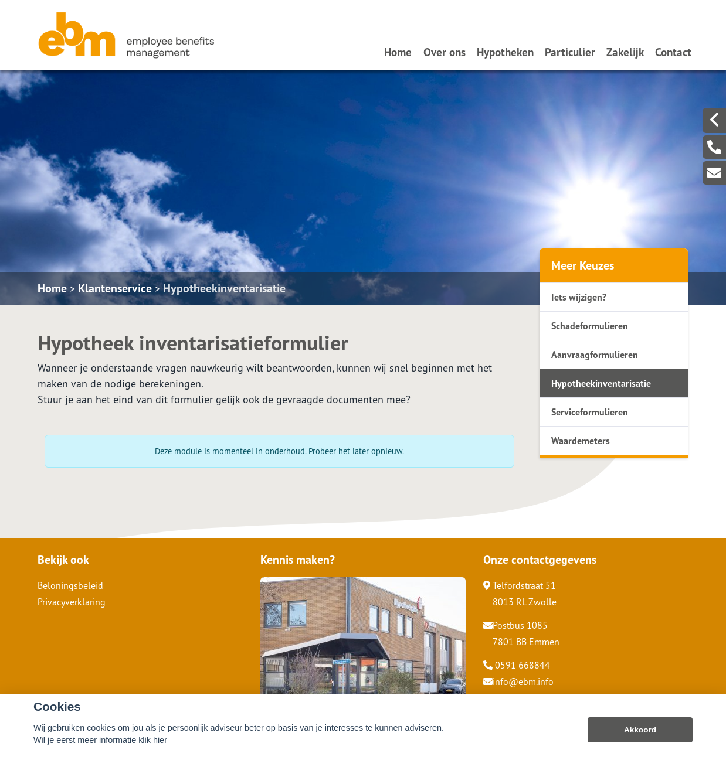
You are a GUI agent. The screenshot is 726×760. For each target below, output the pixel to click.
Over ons (444, 52)
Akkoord (640, 738)
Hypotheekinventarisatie (224, 288)
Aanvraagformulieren (594, 354)
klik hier (152, 748)
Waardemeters (580, 441)
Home (398, 52)
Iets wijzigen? (578, 297)
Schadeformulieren (589, 326)
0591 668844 (516, 665)
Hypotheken (505, 52)
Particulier (570, 52)
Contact (673, 52)
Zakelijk (625, 52)
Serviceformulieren (589, 412)
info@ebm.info (518, 681)
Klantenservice (115, 288)
